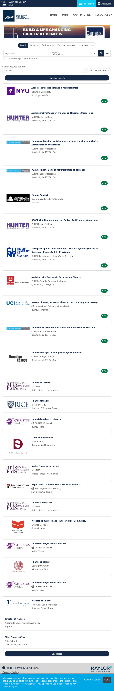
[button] (107, 53)
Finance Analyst (39, 194)
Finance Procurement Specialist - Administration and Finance (63, 327)
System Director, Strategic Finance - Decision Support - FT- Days (64, 302)
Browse (34, 45)
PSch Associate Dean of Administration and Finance (58, 169)
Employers (104, 3)
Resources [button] (102, 14)
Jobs (65, 14)
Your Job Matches (66, 45)
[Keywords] (27, 53)
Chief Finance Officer (42, 437)
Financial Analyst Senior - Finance (48, 543)
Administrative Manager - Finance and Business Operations (62, 112)
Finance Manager (40, 400)
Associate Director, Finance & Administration (55, 87)
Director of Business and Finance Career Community (58, 520)
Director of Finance (41, 600)
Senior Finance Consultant (45, 466)
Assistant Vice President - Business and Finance (56, 277)
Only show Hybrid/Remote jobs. (22, 58)
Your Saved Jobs (86, 45)
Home (54, 14)
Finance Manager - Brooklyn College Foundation (56, 352)
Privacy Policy (10, 672)
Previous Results (57, 77)
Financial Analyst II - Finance (46, 419)
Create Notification (100, 70)
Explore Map (48, 45)
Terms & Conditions (27, 667)
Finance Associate (40, 382)
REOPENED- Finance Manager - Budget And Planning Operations (64, 220)
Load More (57, 653)
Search (23, 45)
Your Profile (82, 14)
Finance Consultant (41, 502)
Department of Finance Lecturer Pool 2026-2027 (56, 484)
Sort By (7, 70)
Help (7, 667)
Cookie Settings (92, 679)
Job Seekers (86, 3)
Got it (107, 679)
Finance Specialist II (41, 561)
